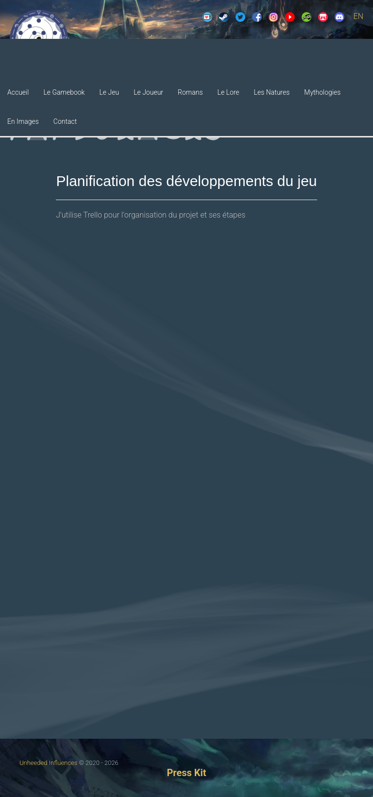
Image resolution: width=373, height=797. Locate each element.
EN (358, 16)
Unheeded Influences (48, 762)
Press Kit (186, 773)
